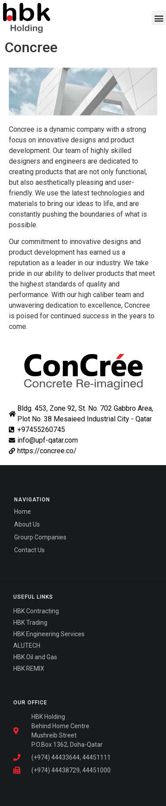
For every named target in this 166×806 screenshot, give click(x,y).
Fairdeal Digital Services (52, 563)
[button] (158, 18)
